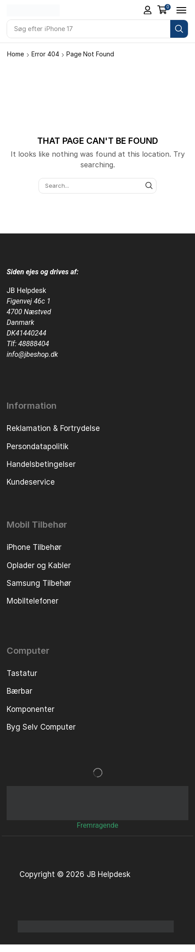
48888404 (33, 344)
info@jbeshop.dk (32, 354)
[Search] (179, 29)
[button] (147, 10)
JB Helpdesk (26, 290)
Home (15, 54)
